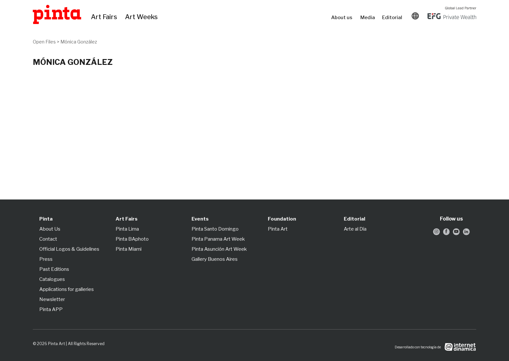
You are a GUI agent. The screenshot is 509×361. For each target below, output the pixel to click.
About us (342, 17)
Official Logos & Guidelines (69, 249)
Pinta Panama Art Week (218, 239)
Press (46, 259)
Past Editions (54, 269)
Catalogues (52, 279)
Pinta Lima (127, 229)
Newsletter (52, 299)
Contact (48, 239)
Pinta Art (278, 229)
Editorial (392, 17)
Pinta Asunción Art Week (219, 249)
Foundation (282, 219)
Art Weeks (142, 17)
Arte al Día (355, 229)
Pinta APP (51, 309)
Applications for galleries (66, 289)
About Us (49, 229)
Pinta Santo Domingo (215, 229)
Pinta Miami (129, 249)
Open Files (44, 41)
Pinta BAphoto (132, 239)
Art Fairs (105, 17)
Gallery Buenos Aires (215, 259)
